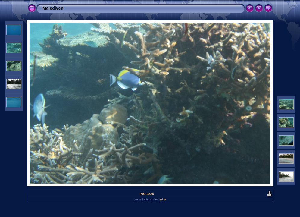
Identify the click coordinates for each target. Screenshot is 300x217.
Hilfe (163, 199)
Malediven (53, 8)
